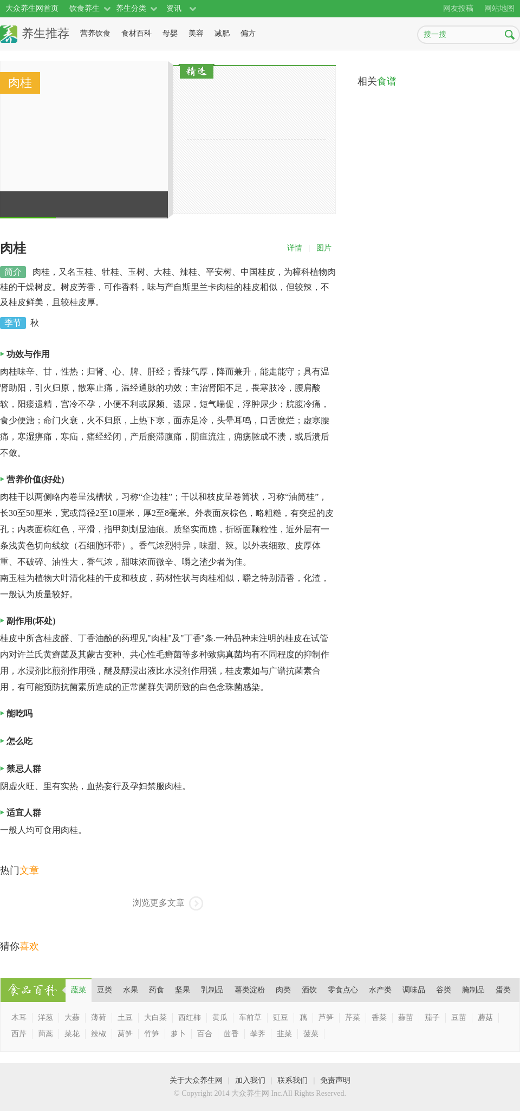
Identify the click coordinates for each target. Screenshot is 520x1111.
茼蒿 (45, 1034)
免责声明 (335, 1080)
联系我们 (292, 1080)
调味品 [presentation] (413, 990)
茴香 (231, 1034)
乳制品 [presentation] (212, 990)
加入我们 (250, 1080)
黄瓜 (219, 1017)
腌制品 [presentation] (473, 990)
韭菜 (284, 1034)
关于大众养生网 (196, 1080)
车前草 (250, 1017)
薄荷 (98, 1017)
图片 (324, 248)
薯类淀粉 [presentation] (250, 990)
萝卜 (178, 1034)
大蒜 (72, 1017)
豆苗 (458, 1017)
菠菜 (310, 1034)
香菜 (379, 1017)
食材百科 (136, 33)
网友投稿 (458, 8)
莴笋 (125, 1034)
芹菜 (352, 1017)
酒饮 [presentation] (309, 990)
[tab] (79, 990)
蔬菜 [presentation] (78, 990)
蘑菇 (485, 1017)
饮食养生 (84, 8)
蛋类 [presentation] (503, 990)
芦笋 (326, 1017)
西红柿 (189, 1017)
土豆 (125, 1017)
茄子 (432, 1017)
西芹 (19, 1034)
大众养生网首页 (31, 8)
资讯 (173, 8)
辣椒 (98, 1034)
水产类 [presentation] (380, 990)
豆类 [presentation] (104, 990)
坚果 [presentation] (182, 990)
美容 (196, 33)
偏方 (248, 33)
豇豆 (280, 1017)
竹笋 (151, 1034)
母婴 (170, 33)
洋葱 (45, 1017)
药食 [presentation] (156, 990)
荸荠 (257, 1034)
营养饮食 (95, 33)
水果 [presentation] (130, 990)
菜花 (72, 1034)
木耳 (19, 1017)
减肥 (222, 33)
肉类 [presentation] (283, 990)
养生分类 (131, 8)
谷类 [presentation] (443, 990)
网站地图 (499, 8)
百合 (204, 1034)
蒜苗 (405, 1017)
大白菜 (155, 1017)
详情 (294, 248)
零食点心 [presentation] (343, 990)
